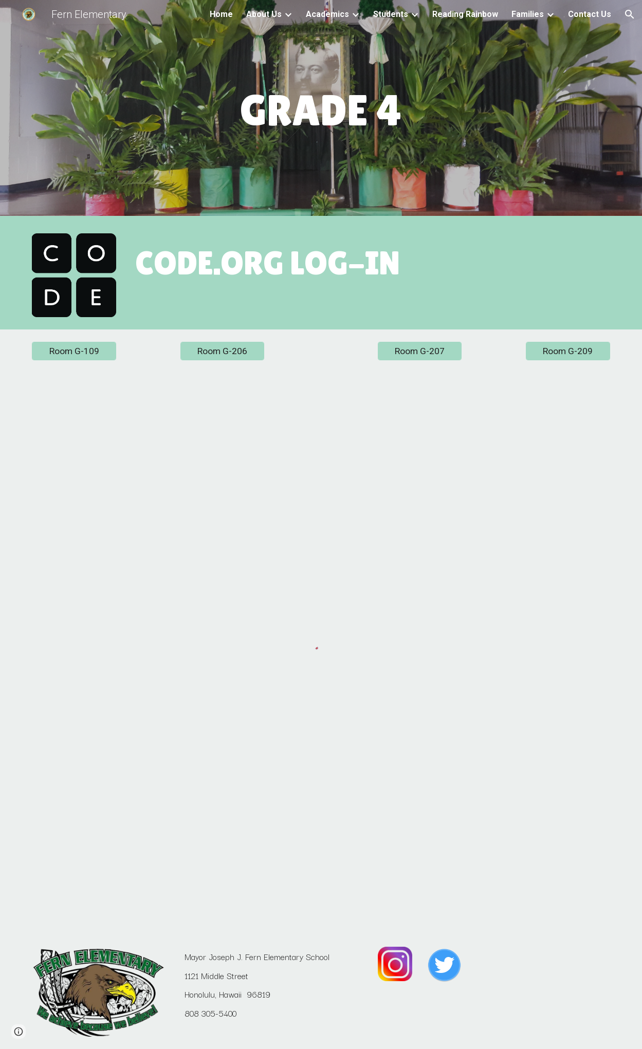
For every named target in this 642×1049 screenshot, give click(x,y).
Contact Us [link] (589, 14)
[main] (321, 110)
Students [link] (390, 14)
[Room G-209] (567, 351)
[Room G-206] (222, 351)
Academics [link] (327, 14)
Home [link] (221, 14)
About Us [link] (264, 14)
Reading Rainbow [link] (465, 14)
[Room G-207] (419, 351)
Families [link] (527, 14)
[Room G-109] (73, 351)
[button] (629, 14)
